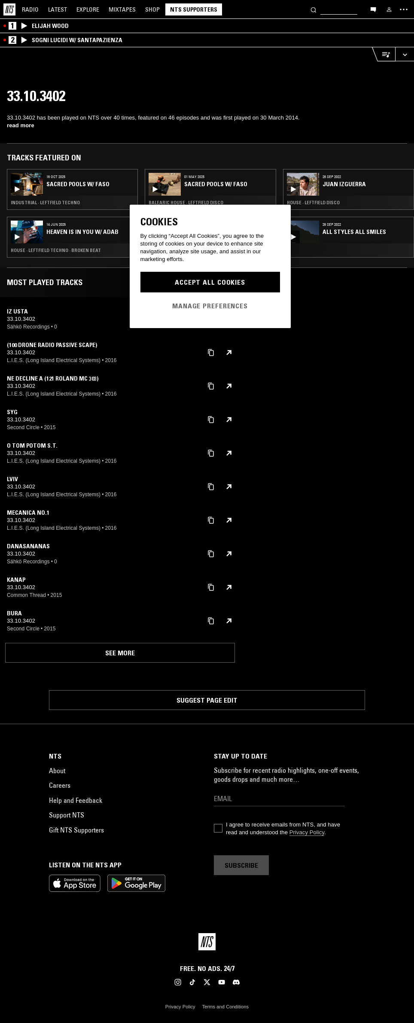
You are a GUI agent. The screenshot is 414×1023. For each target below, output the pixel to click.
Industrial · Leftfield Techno (45, 203)
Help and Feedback (75, 800)
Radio (30, 9)
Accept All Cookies (210, 282)
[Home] (9, 9)
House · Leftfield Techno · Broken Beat (56, 250)
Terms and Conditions (225, 1006)
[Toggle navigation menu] (404, 9)
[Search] (313, 9)
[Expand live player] (404, 54)
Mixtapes (122, 9)
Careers (59, 785)
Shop (152, 9)
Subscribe (241, 865)
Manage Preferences (210, 305)
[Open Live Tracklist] (383, 54)
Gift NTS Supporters (76, 830)
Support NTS (66, 815)
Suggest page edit (207, 700)
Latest (57, 9)
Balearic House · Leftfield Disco (186, 203)
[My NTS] (389, 9)
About (57, 770)
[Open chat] (373, 9)
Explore (87, 9)
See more (120, 652)
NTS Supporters (193, 9)
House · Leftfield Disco (313, 203)
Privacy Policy (306, 832)
